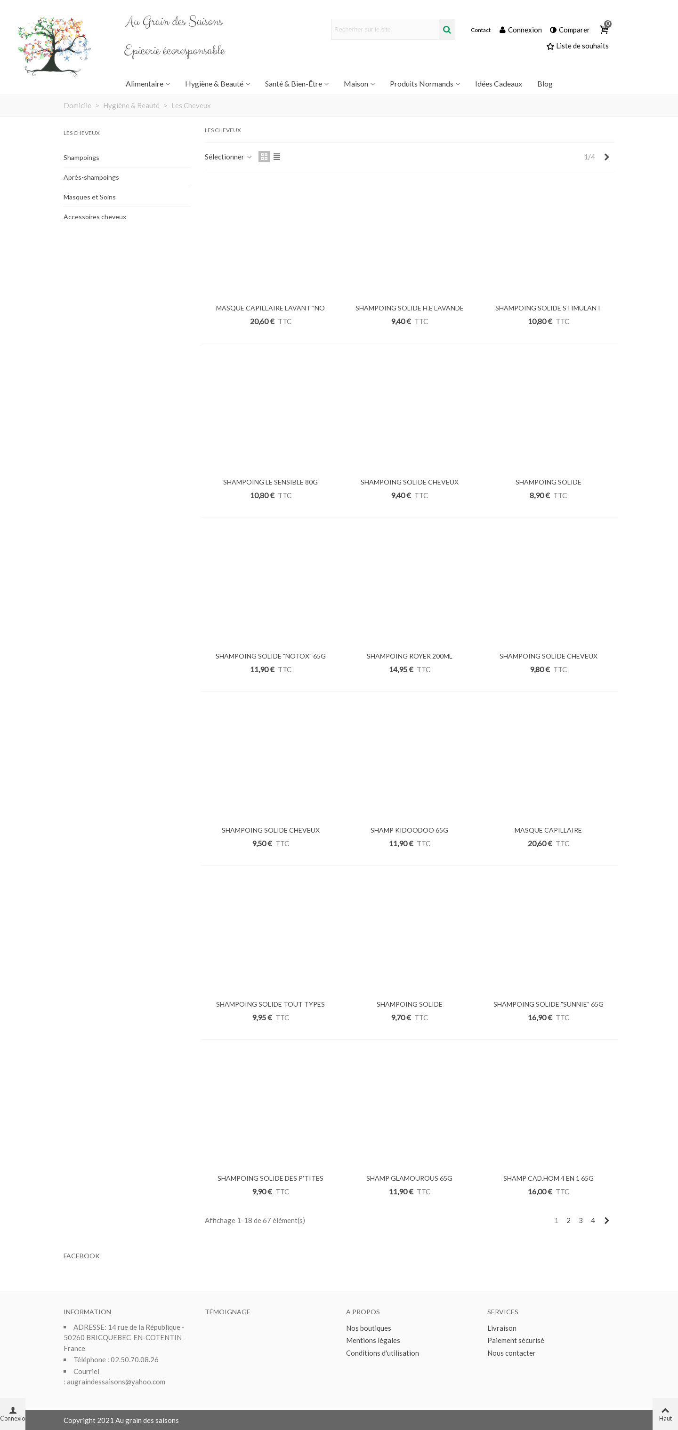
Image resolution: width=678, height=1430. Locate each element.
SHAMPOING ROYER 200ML (409, 656)
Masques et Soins (90, 197)
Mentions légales (373, 1340)
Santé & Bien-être (293, 83)
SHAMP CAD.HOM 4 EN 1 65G (548, 1178)
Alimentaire (144, 83)
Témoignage (227, 1312)
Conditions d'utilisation (382, 1353)
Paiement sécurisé (515, 1340)
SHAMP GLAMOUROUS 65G (409, 1178)
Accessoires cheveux (95, 217)
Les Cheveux (82, 132)
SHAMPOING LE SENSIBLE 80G (270, 482)
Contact (481, 30)
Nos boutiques (368, 1328)
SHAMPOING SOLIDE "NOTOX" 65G (271, 656)
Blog (545, 83)
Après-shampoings (91, 177)
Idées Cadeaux (498, 83)
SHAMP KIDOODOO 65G (409, 830)
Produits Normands (421, 83)
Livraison (502, 1328)
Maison (356, 83)
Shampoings (81, 157)
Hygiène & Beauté (214, 83)
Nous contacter (511, 1353)
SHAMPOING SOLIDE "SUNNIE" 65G (548, 1004)
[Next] (606, 157)
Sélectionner (229, 156)
